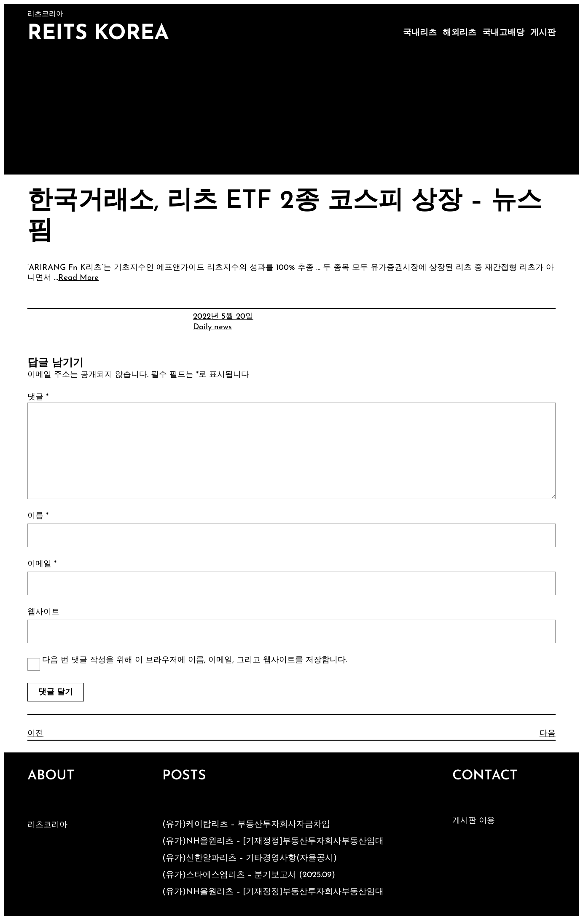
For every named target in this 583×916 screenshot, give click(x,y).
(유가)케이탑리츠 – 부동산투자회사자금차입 (246, 824)
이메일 (41, 564)
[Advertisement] (292, 111)
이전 (35, 734)
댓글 (37, 397)
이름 (37, 516)
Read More (78, 278)
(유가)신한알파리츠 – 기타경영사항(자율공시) (249, 858)
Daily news (212, 327)
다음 (548, 734)
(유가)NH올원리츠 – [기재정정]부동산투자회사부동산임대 (273, 841)
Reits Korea (98, 34)
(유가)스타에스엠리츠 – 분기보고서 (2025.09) (248, 875)
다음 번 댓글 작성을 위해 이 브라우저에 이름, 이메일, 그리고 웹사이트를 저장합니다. (194, 660)
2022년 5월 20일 (223, 317)
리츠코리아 (47, 825)
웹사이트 (43, 612)
